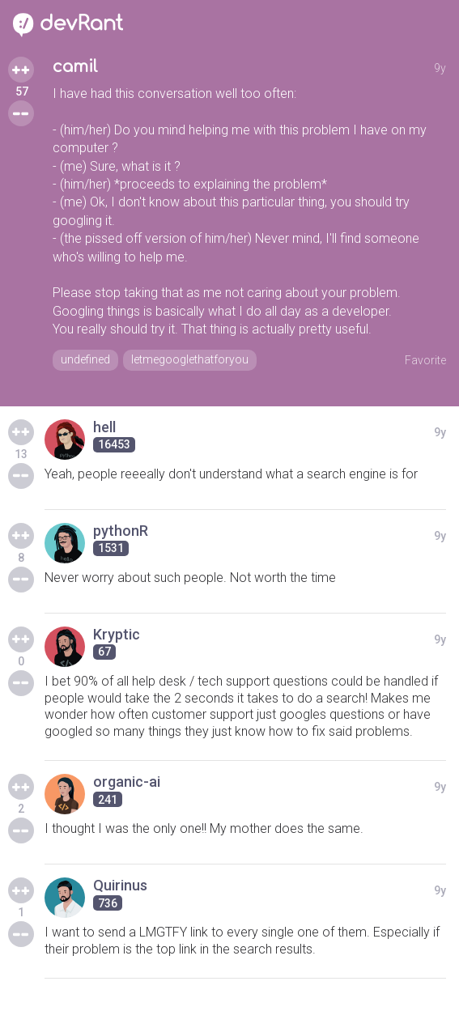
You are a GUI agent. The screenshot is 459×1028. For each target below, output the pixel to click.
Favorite (425, 360)
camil (75, 66)
